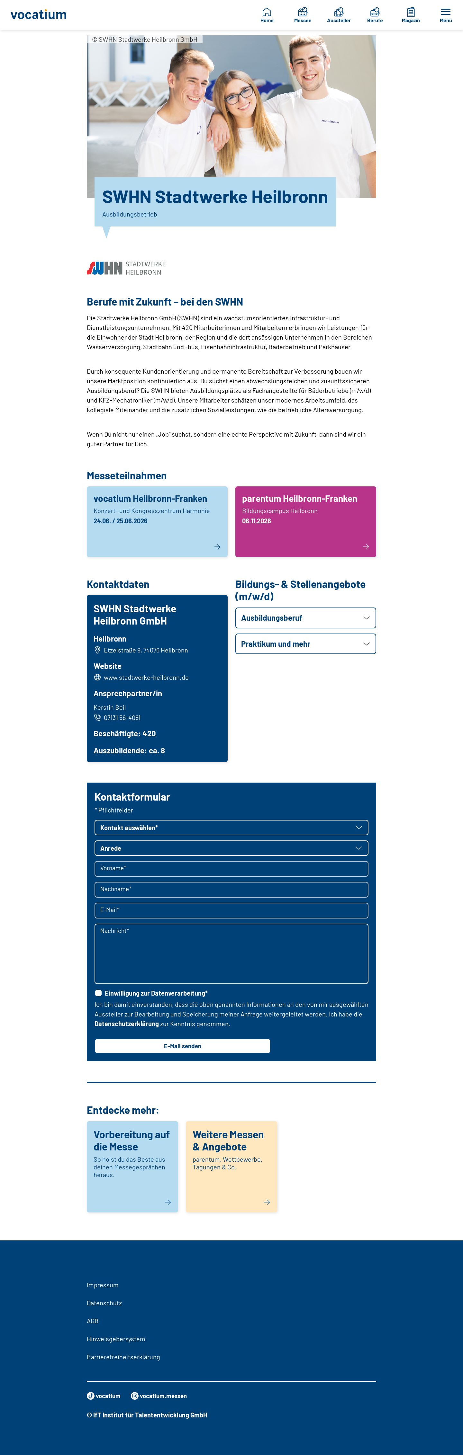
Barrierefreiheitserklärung (123, 1357)
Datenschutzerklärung (127, 1025)
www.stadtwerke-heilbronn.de (147, 678)
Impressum (103, 1285)
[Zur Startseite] (40, 15)
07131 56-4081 (118, 718)
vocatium (105, 1396)
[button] (306, 618)
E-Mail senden (183, 1048)
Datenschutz (104, 1303)
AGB (93, 1321)
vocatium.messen (163, 1396)
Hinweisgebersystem (116, 1339)
